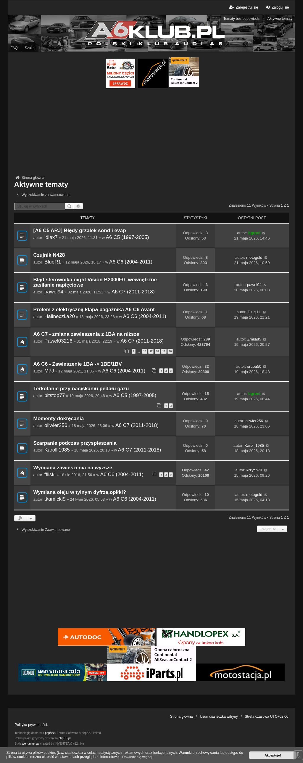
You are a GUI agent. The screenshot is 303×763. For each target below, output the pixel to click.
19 (163, 351)
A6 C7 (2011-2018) (133, 291)
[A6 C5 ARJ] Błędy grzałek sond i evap (79, 230)
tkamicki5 (55, 499)
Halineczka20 (59, 316)
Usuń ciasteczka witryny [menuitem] (219, 716)
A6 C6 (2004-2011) (130, 261)
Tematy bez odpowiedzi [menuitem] (241, 19)
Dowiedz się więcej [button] (137, 757)
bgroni (254, 233)
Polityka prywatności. (31, 725)
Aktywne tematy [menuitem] (280, 19)
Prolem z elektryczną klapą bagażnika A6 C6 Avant (94, 309)
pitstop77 (54, 395)
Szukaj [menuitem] (30, 48)
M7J (49, 370)
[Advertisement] (151, 132)
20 (170, 351)
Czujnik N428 (49, 255)
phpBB (49, 733)
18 (157, 351)
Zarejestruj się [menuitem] (243, 7)
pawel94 (53, 291)
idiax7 (51, 237)
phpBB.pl (65, 738)
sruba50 (254, 366)
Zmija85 (254, 339)
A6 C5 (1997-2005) (127, 237)
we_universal (30, 743)
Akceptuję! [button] (273, 755)
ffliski (50, 474)
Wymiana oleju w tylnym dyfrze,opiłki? (79, 492)
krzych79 (254, 470)
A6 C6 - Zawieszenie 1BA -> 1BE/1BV (77, 364)
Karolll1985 (57, 449)
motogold (254, 257)
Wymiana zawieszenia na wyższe (72, 467)
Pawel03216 (58, 340)
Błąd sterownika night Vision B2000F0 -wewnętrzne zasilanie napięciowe (95, 282)
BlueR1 (52, 261)
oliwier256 (55, 425)
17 (150, 351)
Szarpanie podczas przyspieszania (75, 443)
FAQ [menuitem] (14, 48)
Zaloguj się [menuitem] (276, 7)
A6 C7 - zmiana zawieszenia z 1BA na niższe (86, 334)
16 (144, 351)
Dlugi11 (254, 312)
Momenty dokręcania (58, 418)
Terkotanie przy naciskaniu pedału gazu (81, 388)
